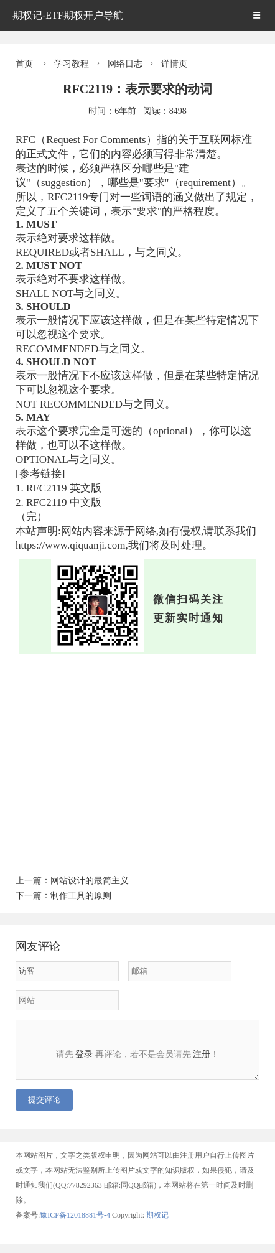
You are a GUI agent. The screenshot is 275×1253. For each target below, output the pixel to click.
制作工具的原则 (80, 895)
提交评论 (44, 1109)
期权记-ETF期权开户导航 (67, 15)
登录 (84, 1054)
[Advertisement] (137, 762)
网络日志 (125, 63)
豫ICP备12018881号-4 (76, 1224)
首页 (24, 63)
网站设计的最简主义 (89, 880)
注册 (201, 1054)
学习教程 (71, 63)
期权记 (157, 1224)
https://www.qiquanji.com (70, 545)
